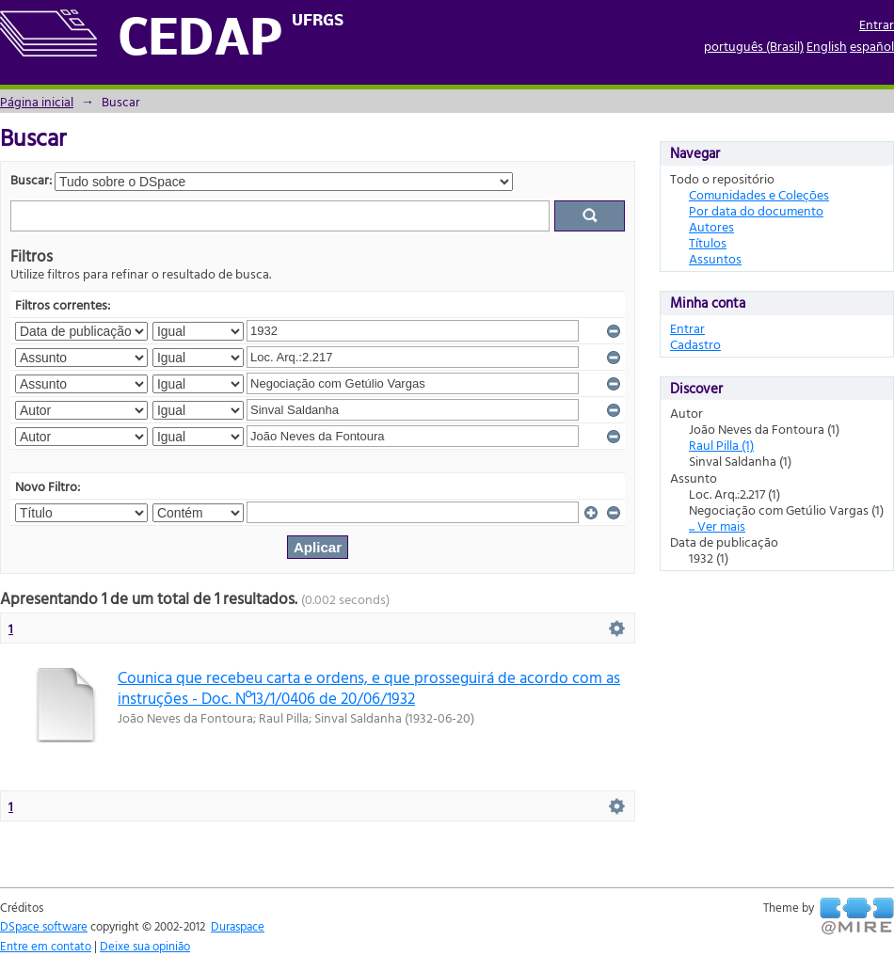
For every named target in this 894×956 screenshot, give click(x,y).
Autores (711, 226)
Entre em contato (45, 945)
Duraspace (237, 925)
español (872, 46)
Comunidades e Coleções (759, 194)
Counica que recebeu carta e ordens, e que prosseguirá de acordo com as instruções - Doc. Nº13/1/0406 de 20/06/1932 (369, 687)
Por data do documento (756, 210)
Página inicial (36, 101)
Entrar (876, 24)
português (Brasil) (754, 46)
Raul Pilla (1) (721, 444)
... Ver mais (717, 525)
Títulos (707, 242)
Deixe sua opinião (145, 945)
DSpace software (44, 925)
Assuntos (715, 258)
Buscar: (31, 179)
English (826, 46)
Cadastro (695, 344)
